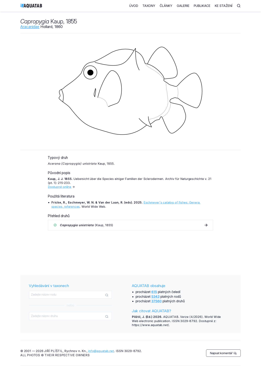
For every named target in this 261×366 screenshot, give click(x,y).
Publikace (202, 6)
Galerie (183, 6)
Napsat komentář (223, 353)
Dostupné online (59, 187)
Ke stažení (223, 6)
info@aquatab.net (101, 351)
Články (166, 6)
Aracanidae (29, 26)
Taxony (148, 6)
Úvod (133, 6)
